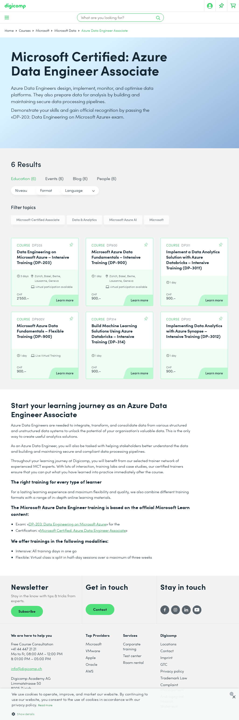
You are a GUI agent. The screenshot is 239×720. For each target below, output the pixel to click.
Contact (100, 609)
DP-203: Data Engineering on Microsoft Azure (67, 523)
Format (67, 190)
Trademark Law (173, 677)
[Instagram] (175, 609)
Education (23, 178)
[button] (81, 713)
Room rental (133, 662)
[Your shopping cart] (233, 6)
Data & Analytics (84, 219)
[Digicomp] (15, 6)
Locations (168, 643)
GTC (163, 664)
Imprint (166, 657)
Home (9, 30)
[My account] (210, 6)
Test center (132, 655)
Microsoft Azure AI (123, 219)
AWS (89, 671)
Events (54, 178)
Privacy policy (172, 671)
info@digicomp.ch (26, 668)
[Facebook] (164, 609)
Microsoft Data (65, 30)
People (106, 178)
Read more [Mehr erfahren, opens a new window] (45, 705)
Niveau (21, 190)
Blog (80, 178)
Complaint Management (172, 687)
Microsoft (42, 30)
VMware (93, 650)
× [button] (233, 697)
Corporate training (132, 646)
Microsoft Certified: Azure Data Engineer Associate (83, 530)
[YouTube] (197, 609)
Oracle (91, 664)
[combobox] (232, 694)
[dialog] (119, 704)
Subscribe (26, 611)
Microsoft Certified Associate (38, 219)
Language (115, 190)
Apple (91, 657)
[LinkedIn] (186, 609)
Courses (25, 30)
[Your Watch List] (221, 6)
